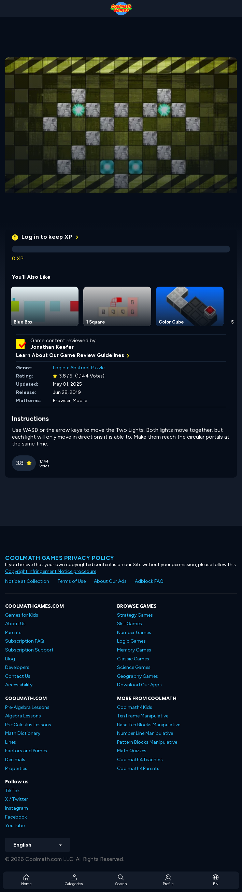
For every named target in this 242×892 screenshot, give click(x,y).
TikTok (12, 791)
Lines (10, 742)
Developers (17, 667)
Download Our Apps (139, 685)
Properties (16, 768)
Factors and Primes (26, 751)
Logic (59, 368)
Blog (10, 659)
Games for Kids (21, 615)
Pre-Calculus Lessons (28, 725)
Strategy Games (135, 615)
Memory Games (134, 650)
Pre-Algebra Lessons (27, 707)
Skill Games (129, 624)
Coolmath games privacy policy (59, 557)
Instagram (16, 808)
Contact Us (17, 676)
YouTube (15, 825)
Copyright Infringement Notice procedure (50, 571)
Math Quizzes (131, 751)
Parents (13, 632)
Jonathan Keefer (52, 347)
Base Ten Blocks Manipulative (148, 725)
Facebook (16, 817)
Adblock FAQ (149, 581)
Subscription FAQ (24, 641)
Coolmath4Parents (138, 768)
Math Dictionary (22, 733)
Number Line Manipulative (145, 733)
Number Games (134, 632)
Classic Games (133, 659)
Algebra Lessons (23, 716)
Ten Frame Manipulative (142, 716)
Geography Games (137, 676)
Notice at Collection (27, 581)
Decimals (15, 760)
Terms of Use (71, 581)
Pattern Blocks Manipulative (147, 742)
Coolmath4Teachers (140, 760)
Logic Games (131, 641)
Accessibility (18, 685)
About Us (15, 624)
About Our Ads (110, 581)
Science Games (134, 667)
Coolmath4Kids (134, 707)
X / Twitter (16, 799)
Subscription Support (29, 650)
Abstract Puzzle (87, 368)
